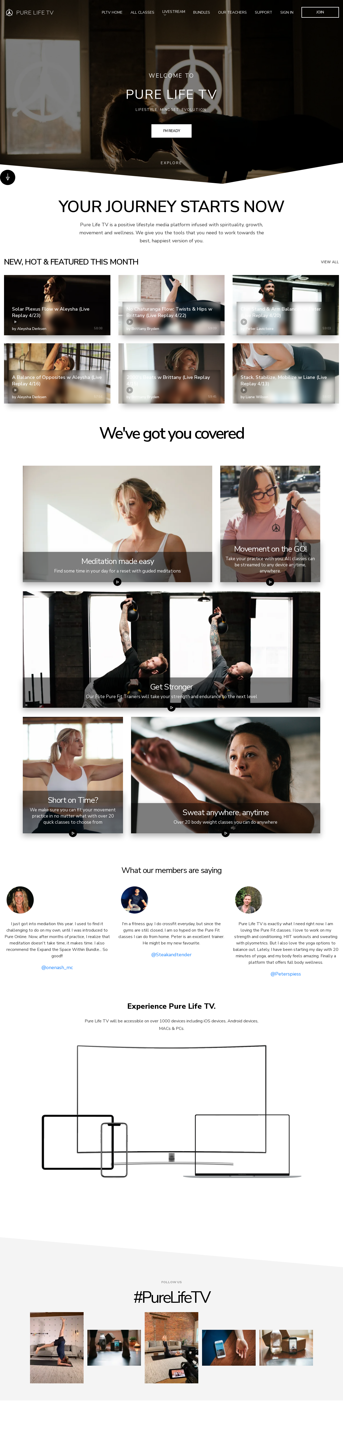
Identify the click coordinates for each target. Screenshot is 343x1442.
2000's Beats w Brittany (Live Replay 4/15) (168, 383)
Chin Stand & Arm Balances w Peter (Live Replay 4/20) (281, 315)
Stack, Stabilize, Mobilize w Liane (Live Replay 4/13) (284, 383)
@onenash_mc (57, 967)
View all (330, 262)
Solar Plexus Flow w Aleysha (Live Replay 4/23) (51, 315)
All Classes (142, 12)
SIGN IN (286, 12)
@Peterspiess (286, 974)
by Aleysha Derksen (29, 328)
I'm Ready (171, 131)
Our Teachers (232, 12)
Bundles (201, 12)
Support (263, 12)
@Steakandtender (171, 954)
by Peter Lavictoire (257, 328)
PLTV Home (112, 12)
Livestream (173, 12)
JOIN (320, 12)
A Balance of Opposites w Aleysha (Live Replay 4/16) (57, 383)
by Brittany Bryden (142, 328)
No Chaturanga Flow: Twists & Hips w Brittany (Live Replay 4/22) (169, 315)
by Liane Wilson (254, 397)
